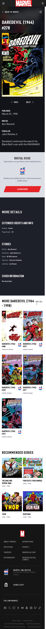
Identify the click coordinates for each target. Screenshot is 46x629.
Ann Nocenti (8, 123)
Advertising (27, 542)
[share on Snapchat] (26, 608)
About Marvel (10, 542)
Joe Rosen (13, 264)
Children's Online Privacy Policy (14, 627)
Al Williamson (12, 256)
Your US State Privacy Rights (14, 624)
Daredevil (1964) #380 (8, 345)
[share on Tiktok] (39, 608)
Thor (4, 514)
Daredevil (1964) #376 (8, 432)
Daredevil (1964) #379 (29, 345)
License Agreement (34, 627)
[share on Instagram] (14, 608)
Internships (9, 558)
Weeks (11, 349)
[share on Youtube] (22, 608)
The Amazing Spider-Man (7, 481)
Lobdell (25, 349)
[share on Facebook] (5, 608)
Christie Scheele (15, 260)
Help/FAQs (8, 547)
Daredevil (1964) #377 (29, 388)
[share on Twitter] (9, 608)
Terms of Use (16, 621)
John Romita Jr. (10, 134)
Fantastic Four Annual (32, 480)
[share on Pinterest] (31, 608)
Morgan (9, 393)
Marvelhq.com (28, 552)
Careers (7, 552)
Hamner (30, 349)
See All (39, 302)
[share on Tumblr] (18, 608)
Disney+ (26, 547)
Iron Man (26, 514)
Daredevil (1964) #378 (8, 388)
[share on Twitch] (35, 608)
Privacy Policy (28, 621)
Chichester (5, 349)
